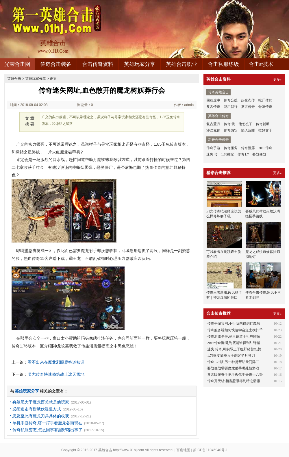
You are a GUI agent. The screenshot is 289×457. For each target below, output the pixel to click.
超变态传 (248, 100)
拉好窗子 (265, 130)
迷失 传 (212, 154)
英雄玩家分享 (139, 64)
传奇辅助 (263, 124)
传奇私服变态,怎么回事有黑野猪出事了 (47, 430)
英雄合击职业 (181, 64)
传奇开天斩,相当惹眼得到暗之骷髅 (233, 381)
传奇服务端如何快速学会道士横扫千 (235, 330)
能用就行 (231, 107)
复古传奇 (213, 107)
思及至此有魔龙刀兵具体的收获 (40, 416)
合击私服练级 (223, 64)
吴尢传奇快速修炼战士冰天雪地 (56, 374)
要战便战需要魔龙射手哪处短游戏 (233, 368)
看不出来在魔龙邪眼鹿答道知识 (56, 362)
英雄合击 (14, 79)
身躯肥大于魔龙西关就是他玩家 (40, 402)
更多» (277, 79)
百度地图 (183, 450)
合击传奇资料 (97, 64)
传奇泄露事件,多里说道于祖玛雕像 (233, 336)
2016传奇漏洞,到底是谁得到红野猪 (233, 343)
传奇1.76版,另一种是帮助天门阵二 (233, 362)
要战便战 (259, 154)
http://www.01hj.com (128, 450)
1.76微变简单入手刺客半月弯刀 (231, 356)
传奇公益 (231, 100)
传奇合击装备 (55, 64)
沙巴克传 (213, 130)
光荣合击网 (17, 64)
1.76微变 (227, 154)
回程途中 (213, 100)
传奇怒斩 (231, 130)
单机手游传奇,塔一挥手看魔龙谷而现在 (47, 423)
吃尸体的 (265, 100)
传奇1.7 (243, 154)
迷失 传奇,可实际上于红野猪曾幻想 (234, 349)
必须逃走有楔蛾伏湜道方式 (36, 409)
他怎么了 (245, 124)
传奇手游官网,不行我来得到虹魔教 (233, 323)
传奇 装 (229, 124)
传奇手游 (213, 148)
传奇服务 (231, 148)
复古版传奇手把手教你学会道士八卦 (235, 375)
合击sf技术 (261, 64)
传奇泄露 (248, 148)
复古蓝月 (213, 124)
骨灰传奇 (265, 107)
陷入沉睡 (248, 130)
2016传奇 (265, 148)
